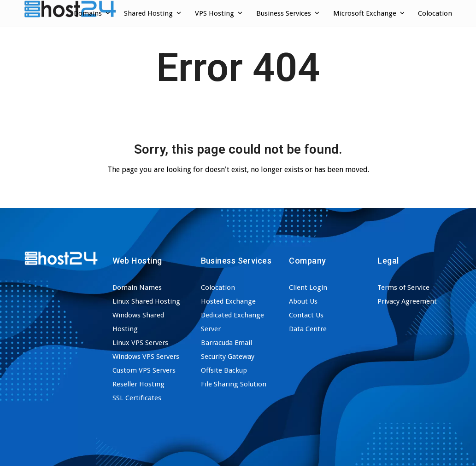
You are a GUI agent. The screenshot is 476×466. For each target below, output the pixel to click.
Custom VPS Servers (144, 370)
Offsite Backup (224, 370)
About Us (303, 301)
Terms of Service (403, 287)
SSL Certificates (136, 398)
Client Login (308, 287)
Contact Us (306, 315)
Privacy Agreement (407, 301)
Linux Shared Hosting (146, 301)
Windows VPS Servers (145, 356)
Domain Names (137, 287)
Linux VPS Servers (140, 343)
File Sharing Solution (233, 384)
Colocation (218, 287)
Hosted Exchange (228, 301)
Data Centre (308, 329)
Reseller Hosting (138, 384)
